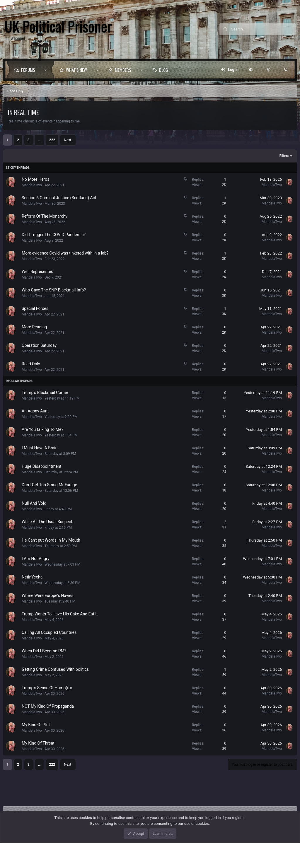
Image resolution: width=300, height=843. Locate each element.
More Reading (34, 327)
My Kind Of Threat (38, 743)
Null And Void (34, 503)
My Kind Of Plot (36, 724)
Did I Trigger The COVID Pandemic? (54, 234)
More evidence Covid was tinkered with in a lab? (65, 253)
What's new (76, 69)
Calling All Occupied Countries (49, 632)
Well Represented (37, 271)
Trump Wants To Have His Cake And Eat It (60, 614)
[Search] (263, 29)
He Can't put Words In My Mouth (51, 540)
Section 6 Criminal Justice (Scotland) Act (59, 197)
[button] (47, 70)
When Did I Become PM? (44, 651)
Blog (163, 69)
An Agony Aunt (35, 411)
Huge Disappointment (41, 466)
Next (67, 140)
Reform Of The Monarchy (44, 216)
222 (52, 140)
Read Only (31, 363)
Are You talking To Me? (42, 429)
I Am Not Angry (35, 558)
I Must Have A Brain (39, 448)
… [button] (39, 140)
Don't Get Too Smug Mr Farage (49, 484)
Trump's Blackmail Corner (45, 392)
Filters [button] (284, 156)
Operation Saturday (39, 345)
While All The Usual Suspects (48, 521)
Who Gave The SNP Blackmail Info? (54, 290)
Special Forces (35, 308)
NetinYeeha (32, 577)
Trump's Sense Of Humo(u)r (47, 687)
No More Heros (35, 179)
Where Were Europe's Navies (47, 595)
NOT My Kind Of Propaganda (48, 706)
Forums (28, 69)
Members (123, 69)
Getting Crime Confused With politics (55, 669)
